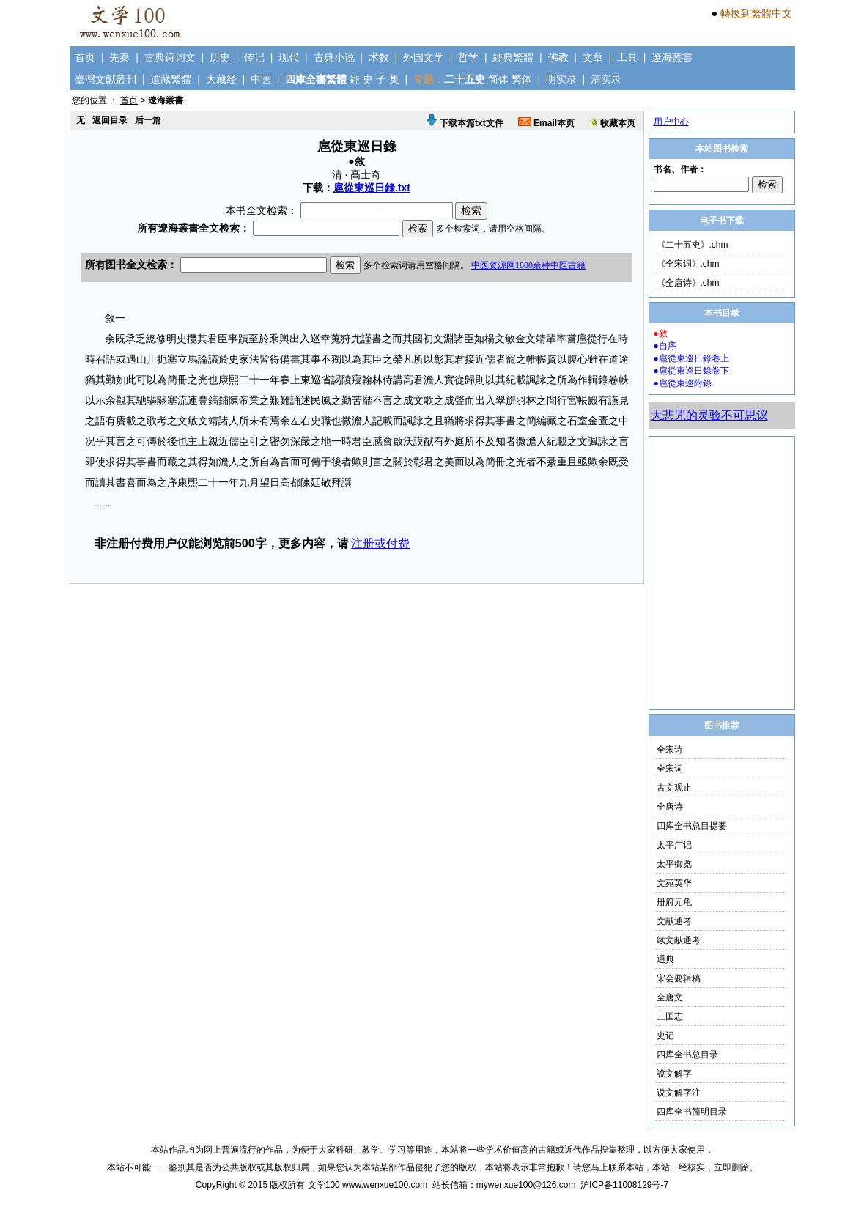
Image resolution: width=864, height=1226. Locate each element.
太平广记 (674, 845)
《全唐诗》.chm (688, 283)
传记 (254, 57)
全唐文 (670, 997)
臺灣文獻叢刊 (105, 79)
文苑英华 (674, 883)
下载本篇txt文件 (464, 123)
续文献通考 (679, 940)
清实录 (606, 79)
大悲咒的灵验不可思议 (709, 415)
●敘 (661, 333)
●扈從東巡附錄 (683, 383)
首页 (85, 57)
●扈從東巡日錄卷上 (691, 358)
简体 (498, 79)
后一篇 (148, 120)
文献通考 (674, 921)
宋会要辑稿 (679, 978)
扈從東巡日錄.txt (371, 187)
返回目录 (110, 120)
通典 (665, 959)
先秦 (119, 57)
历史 (220, 57)
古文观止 (674, 788)
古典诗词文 (170, 57)
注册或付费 (380, 543)
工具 (627, 57)
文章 (593, 57)
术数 (379, 57)
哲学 (468, 57)
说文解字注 (679, 1092)
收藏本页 (612, 123)
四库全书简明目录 (692, 1112)
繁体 (522, 79)
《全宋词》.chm (688, 264)
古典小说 (334, 57)
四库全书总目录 (687, 1054)
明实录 (561, 79)
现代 (288, 57)
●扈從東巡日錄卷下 (691, 371)
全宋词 (670, 769)
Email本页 (546, 123)
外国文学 (423, 57)
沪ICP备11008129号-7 (624, 1185)
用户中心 (671, 122)
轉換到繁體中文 (756, 13)
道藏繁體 (170, 79)
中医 (261, 79)
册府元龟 (674, 902)
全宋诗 (670, 750)
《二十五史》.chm (692, 245)
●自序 (665, 346)
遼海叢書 (672, 57)
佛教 (558, 57)
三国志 (670, 1016)
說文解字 (674, 1073)
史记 (665, 1035)
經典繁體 (512, 57)
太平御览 (674, 864)
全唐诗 (670, 807)
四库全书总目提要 (692, 826)
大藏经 (221, 79)
